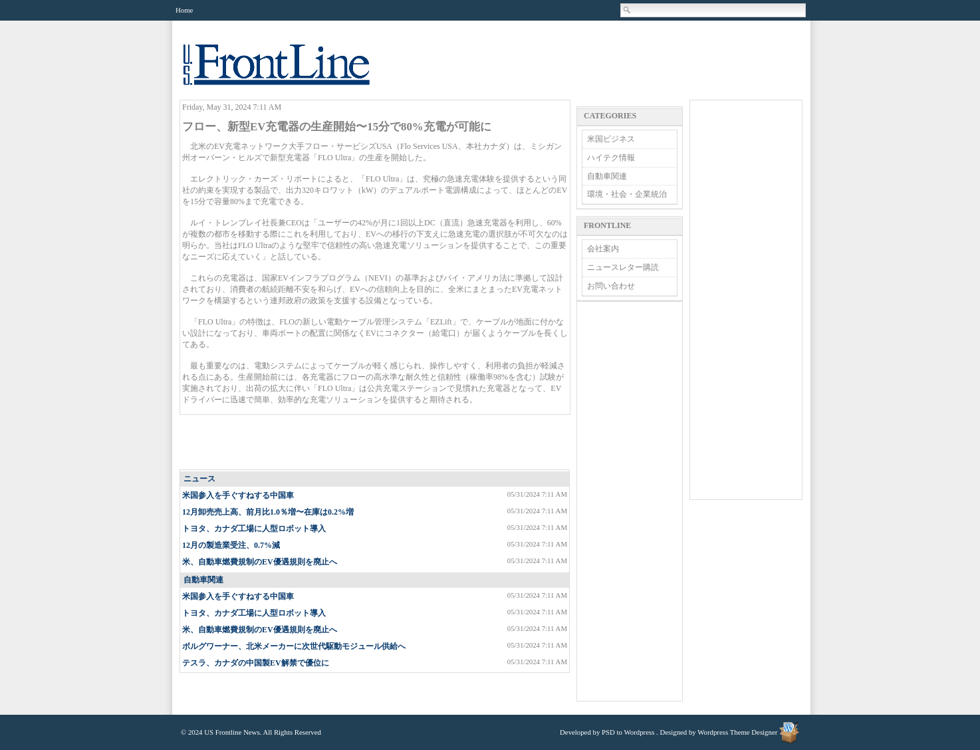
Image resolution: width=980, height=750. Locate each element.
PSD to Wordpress (628, 732)
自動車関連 (203, 579)
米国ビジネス (611, 139)
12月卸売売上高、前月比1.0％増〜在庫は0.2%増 (268, 512)
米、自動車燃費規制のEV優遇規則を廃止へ (259, 561)
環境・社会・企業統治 (627, 194)
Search (627, 10)
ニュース (199, 478)
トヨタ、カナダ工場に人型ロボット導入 (254, 528)
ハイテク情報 (611, 157)
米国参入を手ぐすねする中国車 (238, 495)
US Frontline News (290, 72)
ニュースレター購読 (623, 267)
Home (184, 10)
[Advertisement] (375, 443)
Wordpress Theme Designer (737, 732)
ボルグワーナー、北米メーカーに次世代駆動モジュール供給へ (294, 646)
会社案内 (603, 248)
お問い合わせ (611, 286)
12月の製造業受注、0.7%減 (231, 545)
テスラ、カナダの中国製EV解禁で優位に (255, 663)
